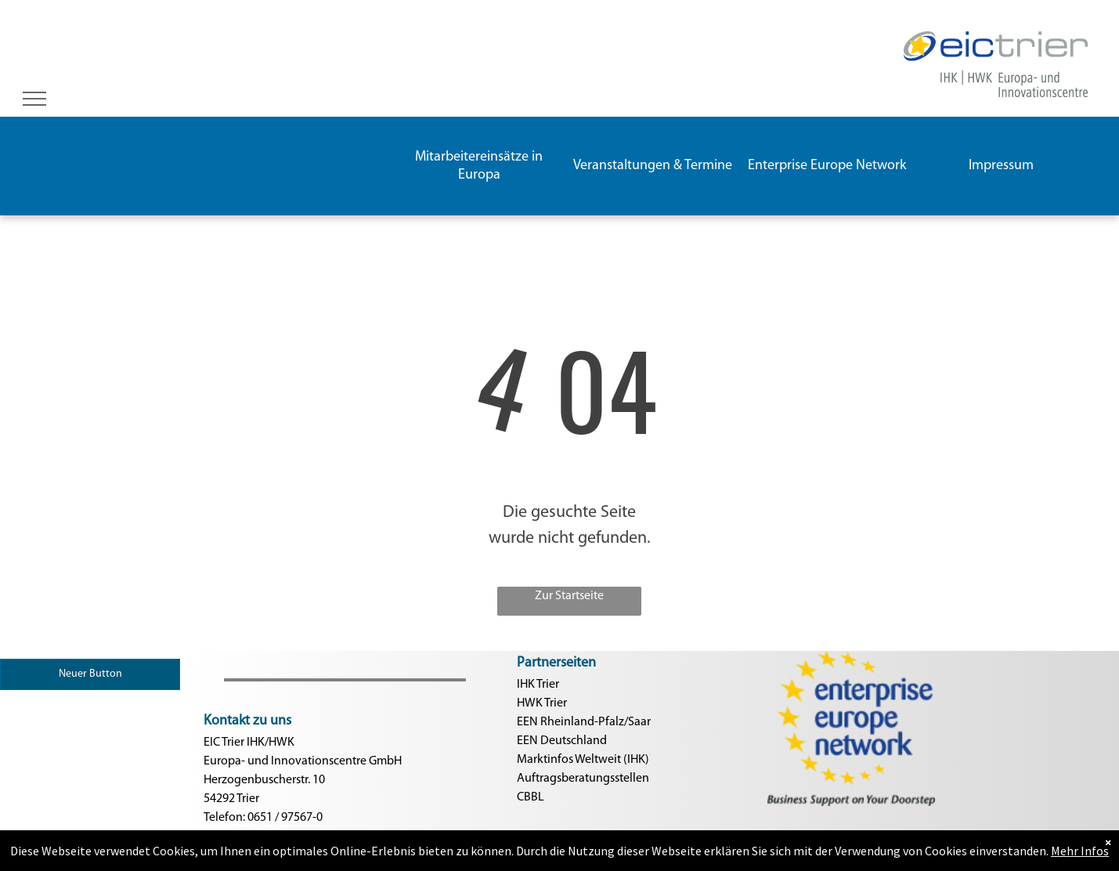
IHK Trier (538, 684)
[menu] (34, 98)
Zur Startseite (569, 596)
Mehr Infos (1080, 861)
